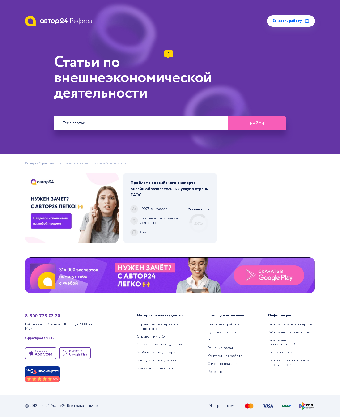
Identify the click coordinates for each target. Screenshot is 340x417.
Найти (257, 124)
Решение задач (220, 348)
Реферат (215, 340)
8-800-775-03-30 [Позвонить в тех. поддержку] (42, 316)
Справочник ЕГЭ (151, 336)
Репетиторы (218, 371)
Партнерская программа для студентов (288, 362)
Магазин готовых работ (157, 368)
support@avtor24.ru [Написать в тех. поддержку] (39, 338)
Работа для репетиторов (289, 332)
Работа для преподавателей (282, 342)
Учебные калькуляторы (156, 352)
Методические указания (157, 360)
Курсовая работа (222, 332)
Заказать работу (291, 21)
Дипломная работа (223, 324)
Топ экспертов (280, 352)
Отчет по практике (224, 363)
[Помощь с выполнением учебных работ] (72, 208)
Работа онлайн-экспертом (290, 324)
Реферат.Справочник (40, 164)
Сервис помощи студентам (159, 344)
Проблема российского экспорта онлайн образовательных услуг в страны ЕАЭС (169, 189)
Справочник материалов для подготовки (157, 326)
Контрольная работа (225, 356)
